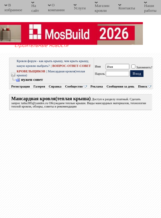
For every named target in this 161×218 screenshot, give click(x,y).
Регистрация (20, 86)
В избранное (13, 7)
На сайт (35, 8)
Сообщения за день (120, 86)
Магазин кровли (102, 8)
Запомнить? (141, 67)
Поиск (142, 86)
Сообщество (76, 86)
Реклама (97, 86)
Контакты (126, 8)
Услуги (80, 8)
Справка (55, 86)
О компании (56, 7)
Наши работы (150, 8)
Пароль (100, 73)
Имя (98, 66)
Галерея (39, 86)
